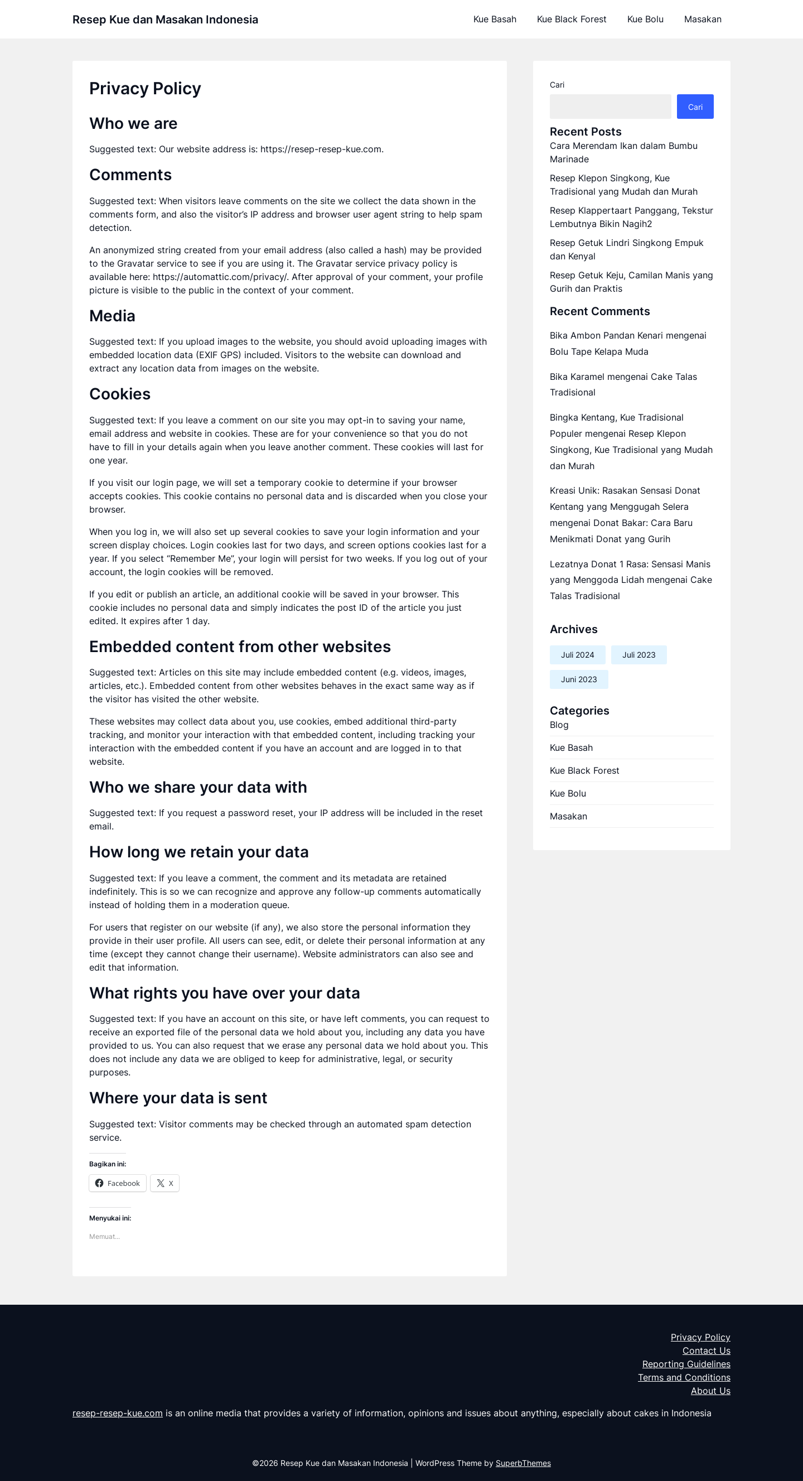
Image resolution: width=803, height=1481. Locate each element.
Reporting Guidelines (686, 1363)
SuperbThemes (523, 1463)
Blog (559, 724)
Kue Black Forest (572, 19)
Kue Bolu (645, 19)
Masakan (703, 19)
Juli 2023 (639, 654)
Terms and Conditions (684, 1377)
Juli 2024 (577, 654)
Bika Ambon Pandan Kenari (606, 335)
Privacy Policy (701, 1337)
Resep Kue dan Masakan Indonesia (165, 19)
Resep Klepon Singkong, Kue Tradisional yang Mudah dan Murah (631, 449)
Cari (557, 84)
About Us (711, 1390)
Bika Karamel (577, 376)
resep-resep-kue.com (117, 1413)
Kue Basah (494, 19)
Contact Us (707, 1350)
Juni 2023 (579, 679)
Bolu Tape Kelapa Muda (599, 351)
